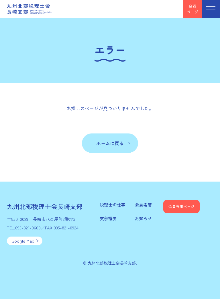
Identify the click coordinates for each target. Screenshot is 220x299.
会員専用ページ (181, 206)
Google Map (22, 241)
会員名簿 (143, 205)
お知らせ (143, 218)
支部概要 (108, 218)
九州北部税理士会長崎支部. (112, 263)
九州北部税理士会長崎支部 (30, 9)
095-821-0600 (28, 228)
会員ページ (192, 9)
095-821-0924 (66, 228)
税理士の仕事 (112, 205)
